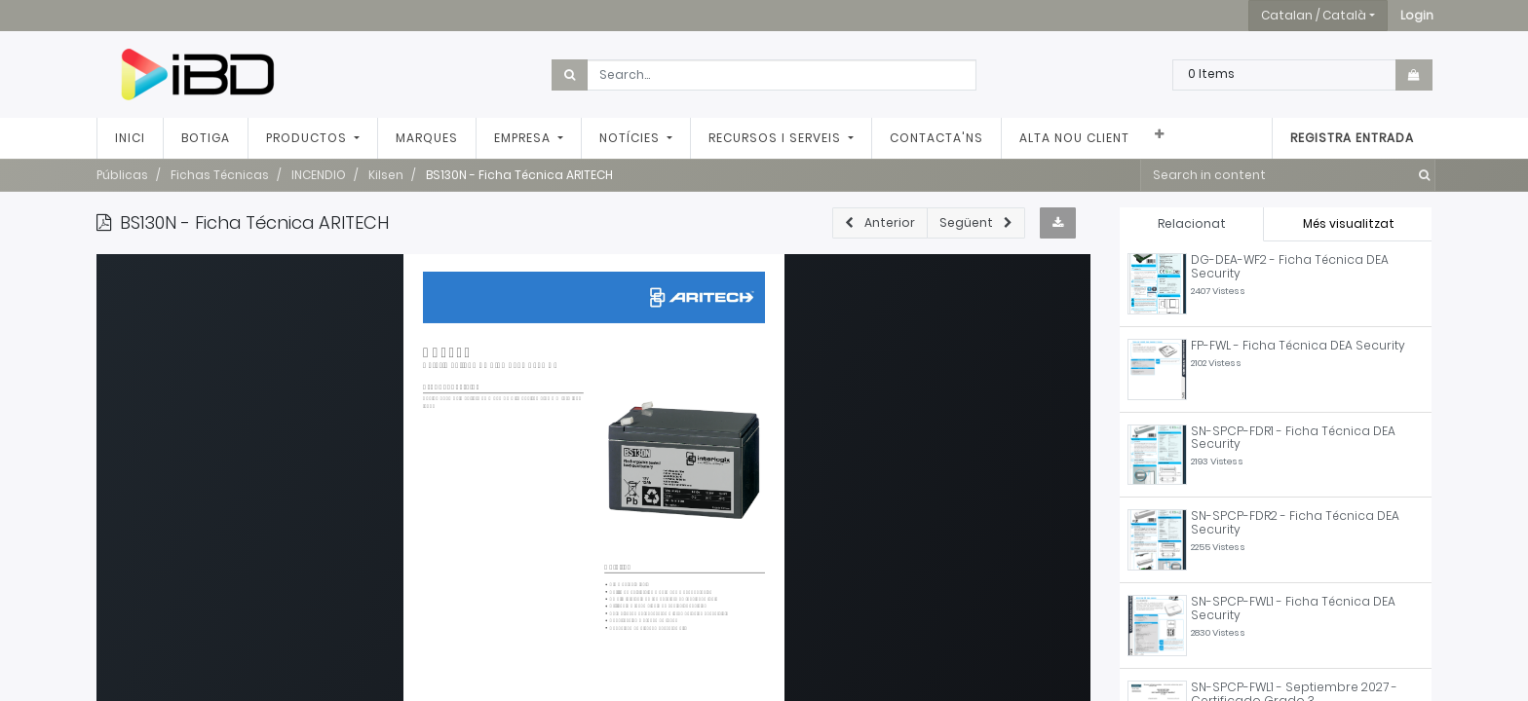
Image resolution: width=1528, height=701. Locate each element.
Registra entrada (1352, 137)
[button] (1417, 15)
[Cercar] (1420, 175)
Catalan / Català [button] (1313, 15)
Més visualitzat (1348, 223)
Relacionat (1192, 223)
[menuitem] (130, 138)
